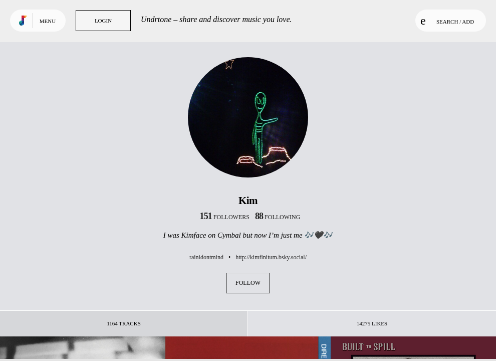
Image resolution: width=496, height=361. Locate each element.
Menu (48, 21)
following (278, 217)
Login (103, 21)
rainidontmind (206, 257)
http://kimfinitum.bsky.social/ (271, 257)
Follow (248, 282)
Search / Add (447, 21)
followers (225, 217)
